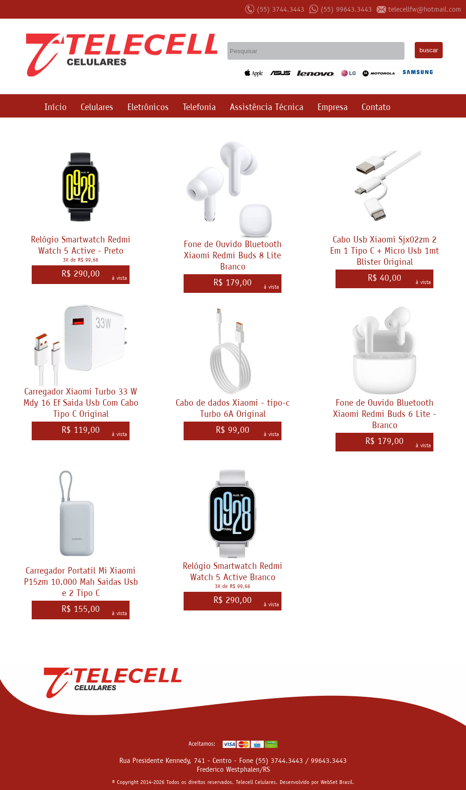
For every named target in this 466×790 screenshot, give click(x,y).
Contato (376, 106)
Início (55, 106)
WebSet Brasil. (337, 781)
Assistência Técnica (266, 106)
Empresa (332, 106)
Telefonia (199, 106)
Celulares (97, 106)
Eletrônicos (148, 106)
